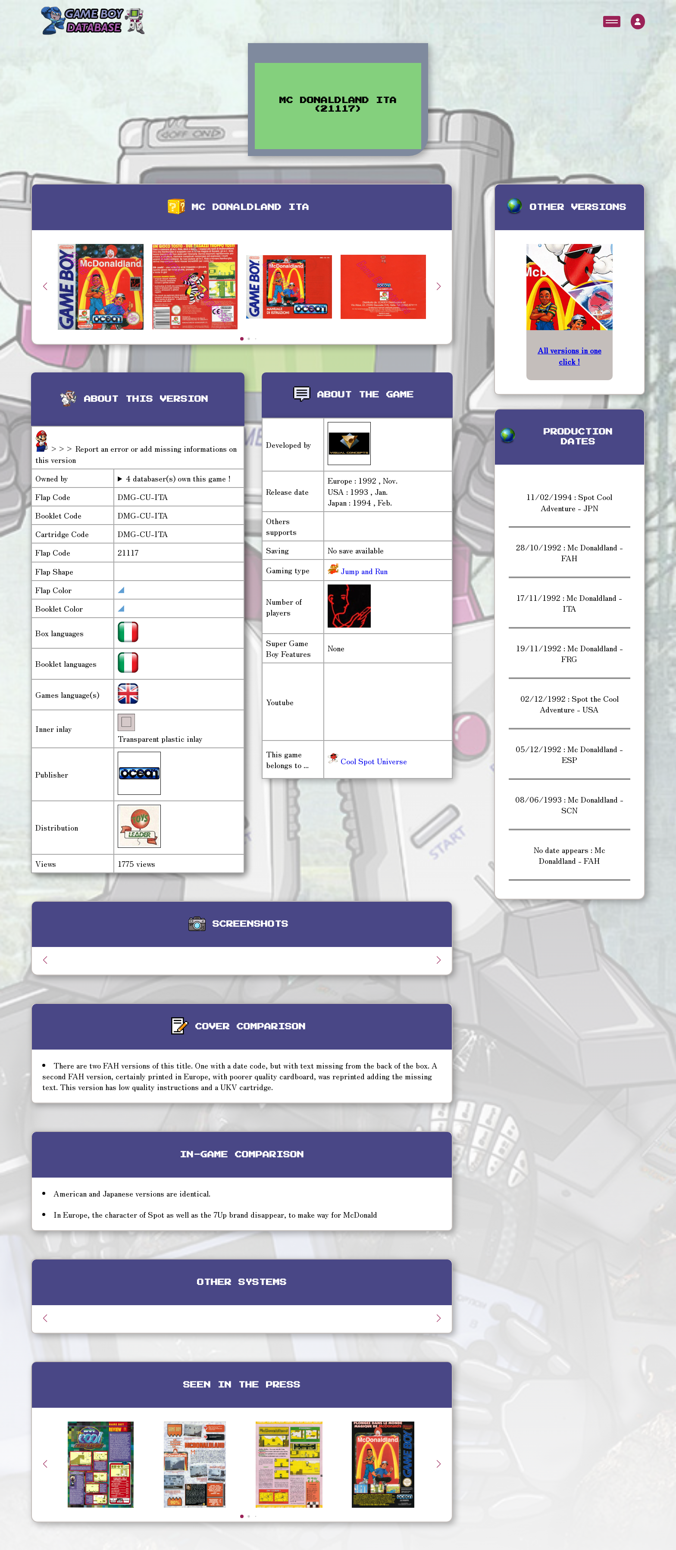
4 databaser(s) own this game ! (178, 478)
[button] (439, 286)
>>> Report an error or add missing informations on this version (136, 454)
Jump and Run (363, 570)
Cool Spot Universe (367, 760)
